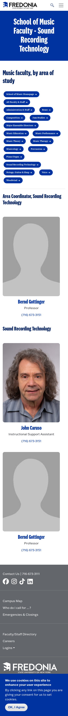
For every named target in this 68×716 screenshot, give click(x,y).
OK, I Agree (16, 707)
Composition (13, 117)
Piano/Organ (12, 156)
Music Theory (13, 141)
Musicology (12, 149)
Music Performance (45, 133)
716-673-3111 (31, 574)
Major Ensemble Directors (19, 125)
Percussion (36, 149)
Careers (9, 641)
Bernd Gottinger (31, 302)
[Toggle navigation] (61, 5)
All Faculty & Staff (15, 102)
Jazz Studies (38, 117)
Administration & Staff (17, 109)
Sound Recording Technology (21, 164)
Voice (44, 172)
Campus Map (12, 601)
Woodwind (11, 180)
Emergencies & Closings (20, 614)
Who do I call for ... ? (17, 608)
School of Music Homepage (20, 94)
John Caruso (31, 428)
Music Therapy (40, 141)
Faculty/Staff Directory (19, 634)
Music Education (15, 133)
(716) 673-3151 (31, 315)
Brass (45, 109)
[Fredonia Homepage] (20, 4)
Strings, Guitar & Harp (17, 172)
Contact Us (11, 574)
